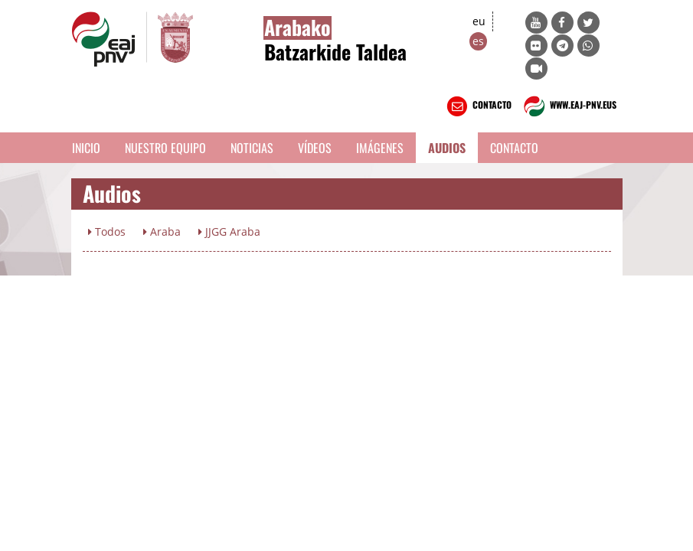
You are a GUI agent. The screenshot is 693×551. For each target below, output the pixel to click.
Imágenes (380, 148)
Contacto (514, 148)
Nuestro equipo (165, 148)
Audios (447, 148)
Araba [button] (162, 231)
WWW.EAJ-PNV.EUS (568, 106)
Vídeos (315, 148)
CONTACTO (477, 106)
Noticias (251, 148)
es (478, 41)
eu (478, 21)
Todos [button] (107, 231)
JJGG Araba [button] (229, 231)
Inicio (86, 148)
